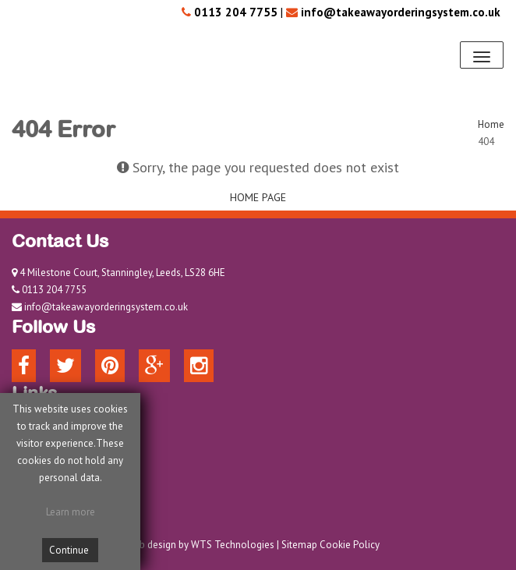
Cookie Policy (350, 544)
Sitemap (299, 544)
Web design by (157, 544)
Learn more (70, 512)
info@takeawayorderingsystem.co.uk (106, 306)
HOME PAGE (258, 197)
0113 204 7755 (54, 289)
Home (491, 124)
